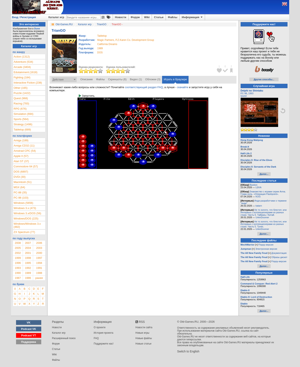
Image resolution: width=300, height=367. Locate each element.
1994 (39, 262)
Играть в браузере (175, 79)
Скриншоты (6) (117, 79)
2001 (28, 252)
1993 (18, 267)
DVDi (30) (20, 176)
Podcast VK (28, 329)
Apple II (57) (21, 156)
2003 (39, 247)
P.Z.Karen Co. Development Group (134, 40)
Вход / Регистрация (24, 17)
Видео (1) (136, 79)
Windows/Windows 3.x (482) (27, 225)
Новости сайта (143, 327)
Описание (86, 79)
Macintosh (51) (23, 182)
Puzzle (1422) (22, 93)
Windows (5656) (23, 202)
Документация (278, 253)
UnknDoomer (262, 217)
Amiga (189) (21, 140)
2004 (28, 247)
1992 (28, 267)
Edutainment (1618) (26, 72)
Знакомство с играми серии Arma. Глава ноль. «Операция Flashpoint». (263, 192)
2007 (28, 242)
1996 (18, 262)
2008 (18, 242)
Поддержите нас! (104, 343)
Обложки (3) (152, 79)
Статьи (158, 17)
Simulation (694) (24, 113)
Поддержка (28, 341)
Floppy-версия (265, 244)
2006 (39, 242)
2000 (39, 252)
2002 (18, 252)
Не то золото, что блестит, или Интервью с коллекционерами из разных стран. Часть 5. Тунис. (264, 224)
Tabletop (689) (22, 129)
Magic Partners (105, 40)
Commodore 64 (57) (26, 166)
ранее (39, 277)
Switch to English (188, 351)
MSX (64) (19, 187)
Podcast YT (28, 335)
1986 (28, 277)
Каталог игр (56, 17)
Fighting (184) (22, 77)
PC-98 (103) (21, 197)
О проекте (100, 327)
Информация (192, 17)
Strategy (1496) (23, 124)
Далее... (264, 174)
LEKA (258, 187)
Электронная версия (266, 249)
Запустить (87, 95)
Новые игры (142, 332)
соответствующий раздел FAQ (144, 87)
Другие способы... (264, 79)
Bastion (254, 185)
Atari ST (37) (21, 161)
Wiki (147, 17)
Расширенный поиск (64, 338)
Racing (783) (21, 103)
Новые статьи (143, 343)
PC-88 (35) (20, 192)
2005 (18, 247)
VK (28, 322)
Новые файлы (143, 338)
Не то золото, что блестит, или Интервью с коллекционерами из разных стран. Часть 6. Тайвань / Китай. (264, 212)
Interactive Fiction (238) (28, 82)
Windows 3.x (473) (25, 208)
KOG (258, 196)
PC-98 (244, 93)
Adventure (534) (23, 61)
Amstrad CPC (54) (25, 150)
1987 (18, 277)
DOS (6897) (21, 171)
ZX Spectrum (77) (24, 232)
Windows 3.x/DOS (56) (27, 213)
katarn (259, 205)
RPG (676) (20, 108)
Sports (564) (21, 119)
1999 (18, 257)
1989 (100, 48)
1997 (39, 257)
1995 (28, 262)
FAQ (96, 338)
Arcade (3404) (22, 67)
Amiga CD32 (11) (24, 145)
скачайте (182, 87)
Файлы (173, 17)
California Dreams (107, 44)
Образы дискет (279, 257)
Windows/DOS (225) (26, 218)
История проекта (103, 332)
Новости (120, 17)
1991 (39, 267)
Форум (135, 17)
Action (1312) (22, 56)
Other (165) (21, 87)
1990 (18, 272)
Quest (244, 96)
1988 (39, 272)
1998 (28, 257)
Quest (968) (21, 98)
